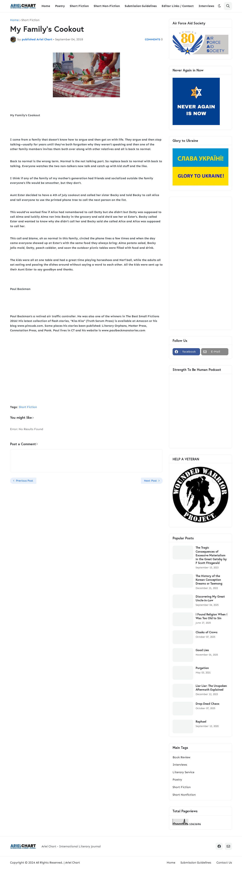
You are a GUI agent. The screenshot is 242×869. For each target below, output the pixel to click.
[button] (219, 6)
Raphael (201, 721)
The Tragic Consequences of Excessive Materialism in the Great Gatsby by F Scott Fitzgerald (211, 555)
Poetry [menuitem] (60, 6)
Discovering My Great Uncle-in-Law (210, 598)
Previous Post (24, 480)
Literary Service (183, 772)
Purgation (202, 668)
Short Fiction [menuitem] (79, 6)
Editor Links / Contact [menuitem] (178, 6)
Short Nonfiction (184, 795)
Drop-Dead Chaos (207, 704)
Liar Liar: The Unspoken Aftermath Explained (211, 687)
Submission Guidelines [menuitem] (141, 6)
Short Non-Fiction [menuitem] (107, 6)
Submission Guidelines (196, 862)
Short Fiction (30, 20)
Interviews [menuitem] (206, 6)
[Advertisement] (86, 370)
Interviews (180, 764)
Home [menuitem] (46, 6)
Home (14, 20)
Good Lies (202, 650)
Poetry (177, 779)
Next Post (150, 480)
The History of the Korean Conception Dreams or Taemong (209, 579)
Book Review (181, 757)
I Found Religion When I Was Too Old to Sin (211, 616)
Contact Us (224, 862)
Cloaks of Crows (206, 632)
